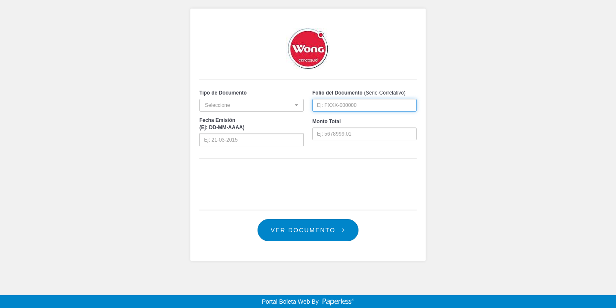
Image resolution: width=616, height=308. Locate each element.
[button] (251, 105)
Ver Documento (308, 230)
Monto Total (326, 121)
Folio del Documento (337, 93)
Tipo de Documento (223, 93)
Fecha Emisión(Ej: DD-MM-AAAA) (222, 123)
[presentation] (308, 184)
